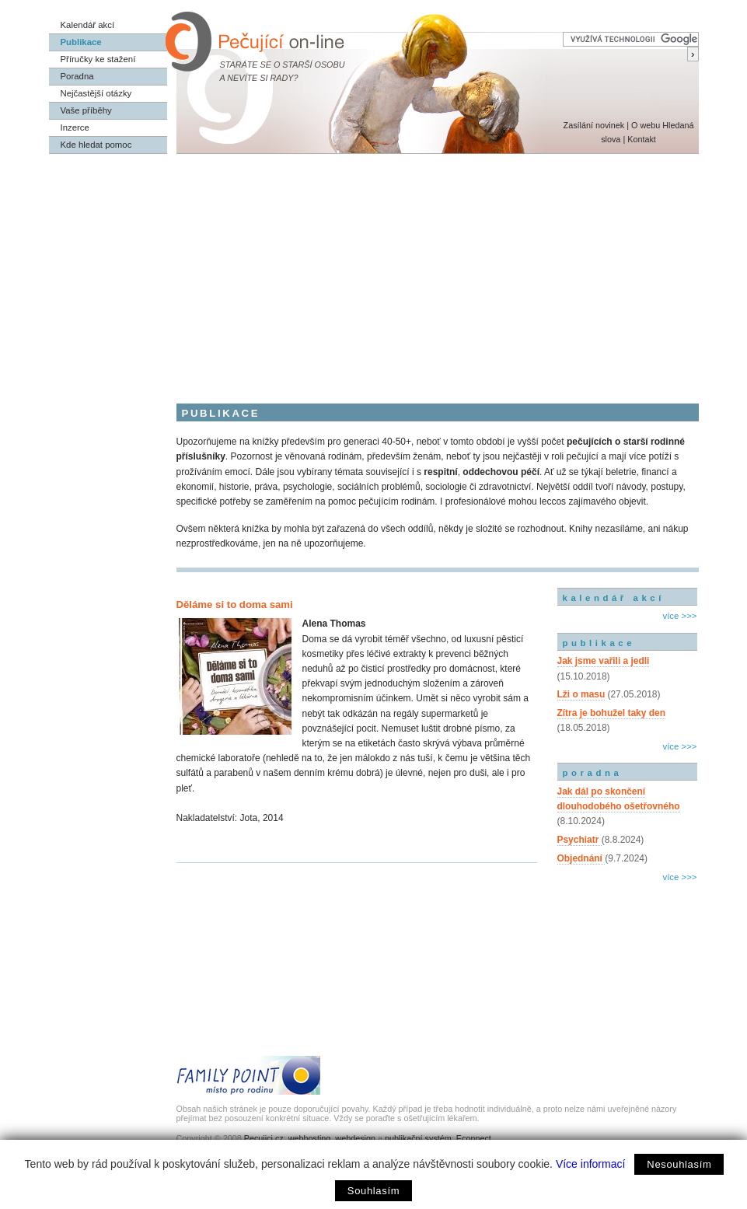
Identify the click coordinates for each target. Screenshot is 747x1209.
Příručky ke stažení (98, 59)
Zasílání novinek (594, 125)
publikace (599, 643)
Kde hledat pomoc (96, 144)
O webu (645, 125)
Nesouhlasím (679, 1164)
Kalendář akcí (88, 25)
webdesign (355, 1138)
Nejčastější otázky (96, 93)
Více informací (590, 1164)
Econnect (473, 1138)
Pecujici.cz (264, 1138)
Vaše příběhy (86, 110)
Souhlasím (373, 1191)
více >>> (679, 615)
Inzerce (75, 127)
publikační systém (418, 1138)
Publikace (81, 42)
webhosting (309, 1138)
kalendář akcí (614, 598)
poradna (593, 772)
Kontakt (641, 139)
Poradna (77, 76)
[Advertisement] (374, 270)
